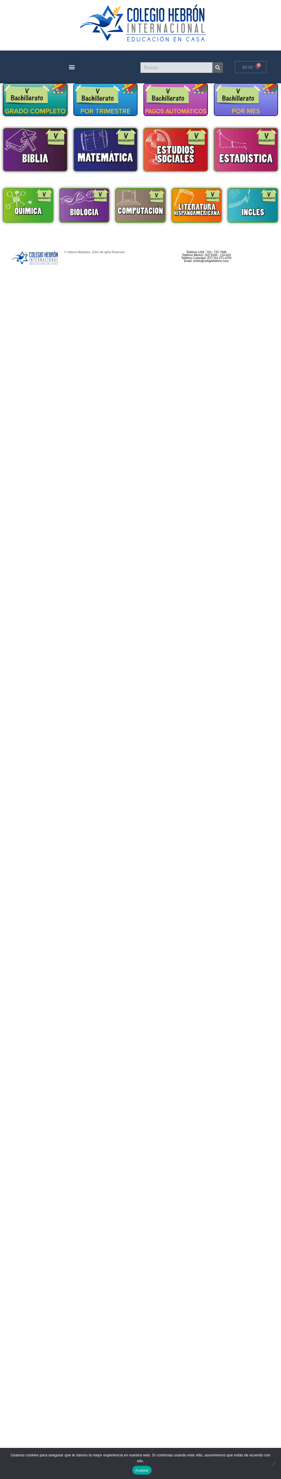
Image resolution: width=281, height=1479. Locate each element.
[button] (72, 71)
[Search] (217, 71)
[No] (274, 1463)
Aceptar (142, 1470)
